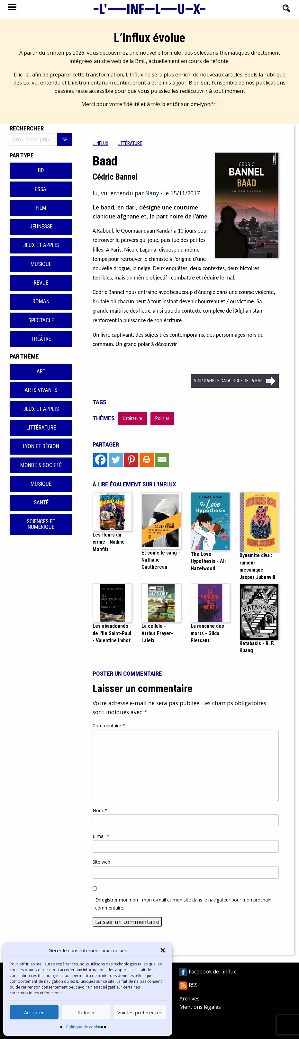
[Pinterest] (131, 460)
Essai (41, 189)
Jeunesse (41, 226)
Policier (162, 418)
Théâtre (41, 339)
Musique (41, 264)
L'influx (100, 143)
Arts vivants (41, 390)
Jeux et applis (41, 245)
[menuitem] (105, 143)
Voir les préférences (139, 1012)
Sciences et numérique (41, 524)
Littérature (41, 427)
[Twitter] (116, 460)
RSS (188, 985)
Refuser (86, 1012)
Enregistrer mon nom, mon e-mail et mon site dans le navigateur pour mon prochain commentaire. (183, 904)
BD (41, 170)
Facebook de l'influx (207, 971)
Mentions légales (200, 1006)
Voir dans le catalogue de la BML (228, 381)
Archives (189, 998)
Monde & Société (41, 465)
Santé (41, 502)
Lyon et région (41, 446)
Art (41, 371)
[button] (162, 950)
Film (41, 208)
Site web (101, 862)
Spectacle (41, 320)
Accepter (34, 1012)
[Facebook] (100, 460)
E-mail (101, 836)
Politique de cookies (84, 1027)
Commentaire (109, 726)
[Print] (147, 460)
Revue (41, 283)
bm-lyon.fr (202, 104)
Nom (100, 810)
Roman (41, 301)
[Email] (162, 460)
